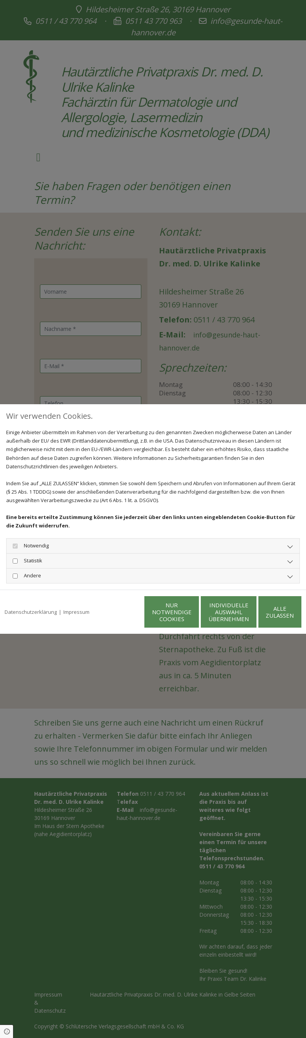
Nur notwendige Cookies (120, 616)
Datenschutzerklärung (31, 596)
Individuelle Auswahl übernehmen (193, 616)
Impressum (76, 596)
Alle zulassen (266, 616)
